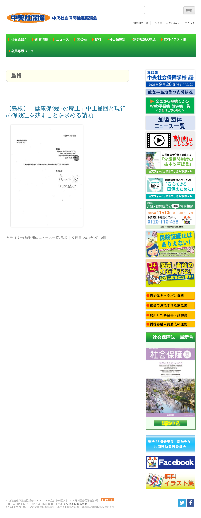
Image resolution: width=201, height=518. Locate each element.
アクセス (190, 23)
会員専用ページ (22, 51)
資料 (98, 39)
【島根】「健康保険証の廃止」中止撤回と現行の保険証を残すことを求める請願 (66, 111)
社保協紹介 (19, 39)
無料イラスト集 (175, 39)
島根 (64, 237)
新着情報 (41, 39)
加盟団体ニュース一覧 (42, 237)
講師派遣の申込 (144, 39)
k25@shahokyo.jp (76, 503)
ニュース (62, 39)
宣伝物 (82, 39)
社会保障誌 (117, 39)
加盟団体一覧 (140, 23)
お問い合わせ (173, 23)
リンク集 (157, 23)
